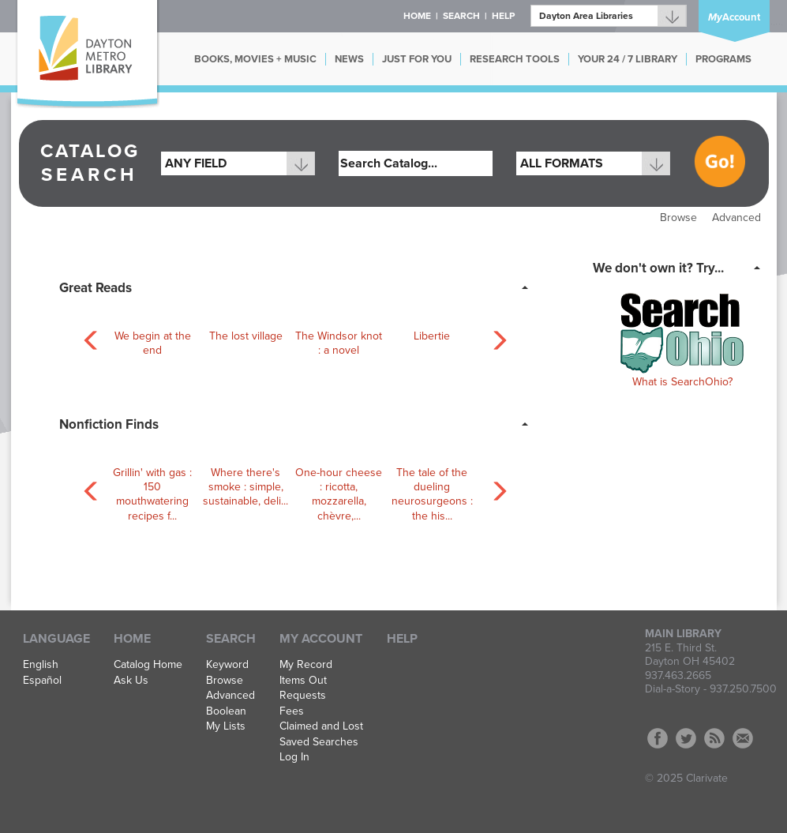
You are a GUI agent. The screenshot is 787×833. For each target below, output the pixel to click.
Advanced (736, 217)
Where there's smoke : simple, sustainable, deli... (245, 487)
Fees (291, 711)
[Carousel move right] (496, 337)
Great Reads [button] (95, 288)
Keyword (227, 665)
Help (402, 639)
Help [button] (503, 15)
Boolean (226, 711)
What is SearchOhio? (682, 381)
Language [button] (56, 639)
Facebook (657, 738)
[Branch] (608, 16)
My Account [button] (320, 639)
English (40, 665)
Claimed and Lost (321, 726)
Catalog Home (148, 665)
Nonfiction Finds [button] (109, 424)
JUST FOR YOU (417, 59)
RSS (714, 738)
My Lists (225, 726)
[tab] (298, 286)
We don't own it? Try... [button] (658, 268)
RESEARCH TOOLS (515, 59)
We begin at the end (152, 343)
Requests (302, 695)
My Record (305, 665)
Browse (678, 217)
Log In (294, 757)
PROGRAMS (723, 59)
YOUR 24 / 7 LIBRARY (627, 59)
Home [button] (417, 15)
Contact (742, 738)
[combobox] (238, 163)
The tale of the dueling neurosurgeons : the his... (432, 494)
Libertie (432, 336)
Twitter (686, 738)
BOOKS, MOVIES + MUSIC (255, 59)
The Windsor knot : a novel (338, 343)
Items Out (303, 680)
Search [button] (461, 15)
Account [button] (734, 17)
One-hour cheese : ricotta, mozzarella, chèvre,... (338, 494)
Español (42, 680)
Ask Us (131, 680)
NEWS (349, 59)
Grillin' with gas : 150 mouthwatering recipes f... (152, 494)
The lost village (246, 336)
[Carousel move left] (88, 337)
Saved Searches (318, 742)
